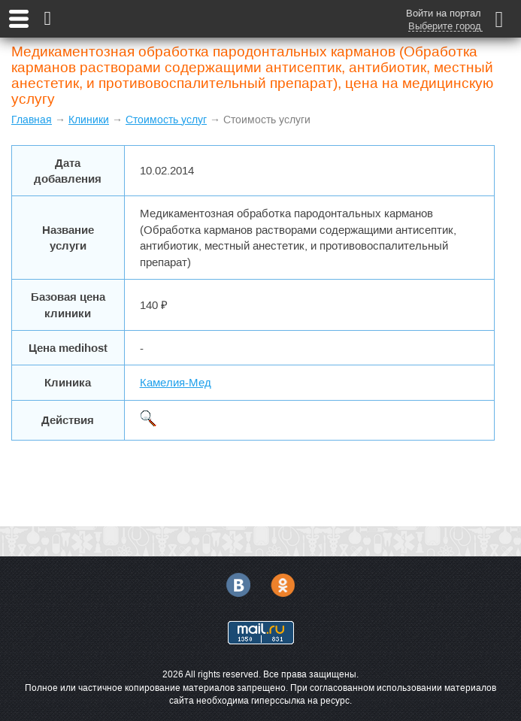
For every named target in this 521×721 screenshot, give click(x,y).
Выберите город (444, 26)
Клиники (88, 120)
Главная (31, 120)
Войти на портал (443, 13)
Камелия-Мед (175, 382)
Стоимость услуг (166, 120)
